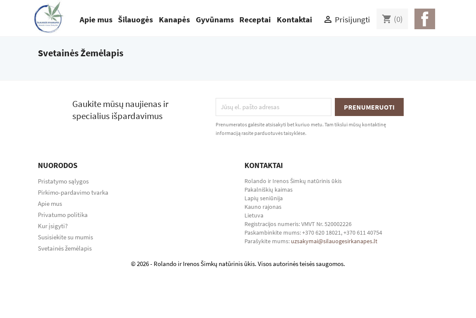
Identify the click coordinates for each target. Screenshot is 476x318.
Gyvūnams (215, 19)
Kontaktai (294, 19)
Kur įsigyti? (53, 226)
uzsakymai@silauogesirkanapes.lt (334, 241)
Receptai (255, 19)
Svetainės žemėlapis (65, 248)
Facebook (424, 19)
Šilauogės (135, 19)
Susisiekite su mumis (65, 237)
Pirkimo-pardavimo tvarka (73, 192)
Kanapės (174, 19)
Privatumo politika (63, 215)
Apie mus (96, 19)
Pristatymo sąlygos (63, 181)
